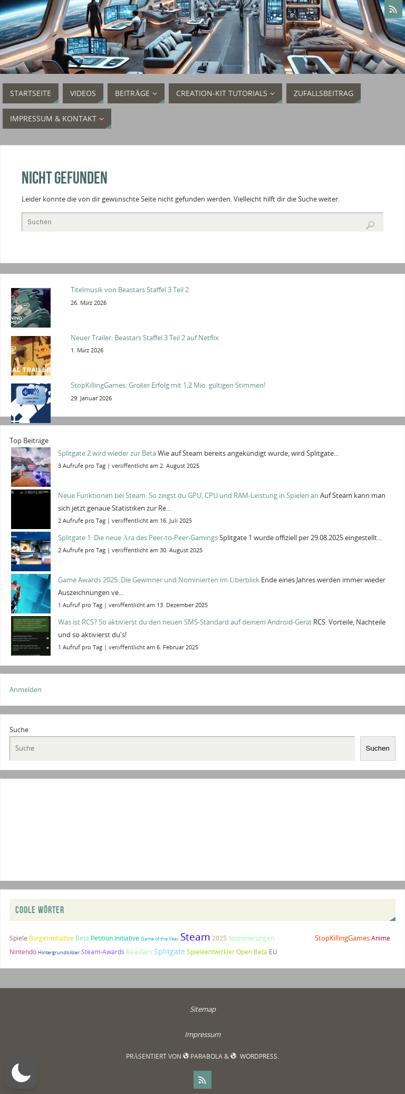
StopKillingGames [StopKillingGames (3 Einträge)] (342, 938)
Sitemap (203, 1009)
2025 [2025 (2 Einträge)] (219, 938)
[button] (21, 1073)
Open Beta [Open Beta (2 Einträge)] (251, 952)
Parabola (203, 1056)
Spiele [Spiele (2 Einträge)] (18, 938)
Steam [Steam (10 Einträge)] (195, 936)
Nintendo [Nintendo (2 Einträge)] (22, 952)
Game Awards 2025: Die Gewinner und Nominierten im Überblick (158, 579)
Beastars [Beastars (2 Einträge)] (139, 952)
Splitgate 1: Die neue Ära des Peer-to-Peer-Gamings (138, 537)
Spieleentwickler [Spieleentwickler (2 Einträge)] (211, 952)
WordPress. (254, 1056)
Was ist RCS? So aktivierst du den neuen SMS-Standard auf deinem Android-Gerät (185, 622)
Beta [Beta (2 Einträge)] (82, 938)
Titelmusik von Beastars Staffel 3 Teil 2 (130, 289)
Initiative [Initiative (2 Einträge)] (126, 938)
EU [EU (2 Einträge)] (273, 952)
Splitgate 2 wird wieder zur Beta (107, 453)
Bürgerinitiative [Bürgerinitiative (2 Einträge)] (51, 938)
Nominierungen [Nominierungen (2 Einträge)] (251, 938)
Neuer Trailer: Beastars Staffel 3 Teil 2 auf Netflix (145, 337)
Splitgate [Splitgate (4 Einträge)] (169, 951)
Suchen (378, 748)
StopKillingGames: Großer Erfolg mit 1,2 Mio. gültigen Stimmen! (168, 385)
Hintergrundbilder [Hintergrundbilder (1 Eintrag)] (59, 952)
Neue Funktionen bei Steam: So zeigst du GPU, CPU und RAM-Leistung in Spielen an (188, 495)
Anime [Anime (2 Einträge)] (380, 938)
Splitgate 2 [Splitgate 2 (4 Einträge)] (294, 938)
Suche (18, 729)
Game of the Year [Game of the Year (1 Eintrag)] (160, 938)
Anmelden (25, 689)
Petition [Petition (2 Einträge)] (102, 938)
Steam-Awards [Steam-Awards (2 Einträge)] (102, 952)
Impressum (202, 1034)
